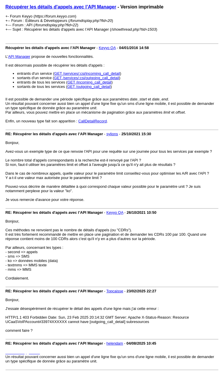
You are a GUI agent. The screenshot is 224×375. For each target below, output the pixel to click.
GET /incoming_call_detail (89, 82)
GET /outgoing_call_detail (89, 86)
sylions (112, 134)
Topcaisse (114, 291)
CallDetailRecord (92, 121)
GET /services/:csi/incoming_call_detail (87, 73)
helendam (114, 343)
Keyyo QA (107, 48)
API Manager (19, 56)
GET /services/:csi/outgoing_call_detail (86, 78)
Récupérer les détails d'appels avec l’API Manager (61, 6)
